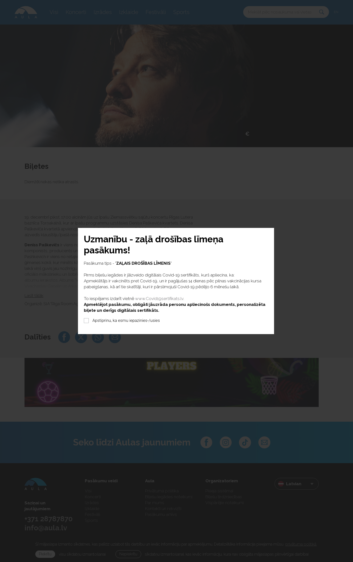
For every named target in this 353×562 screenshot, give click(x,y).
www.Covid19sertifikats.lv (159, 298)
